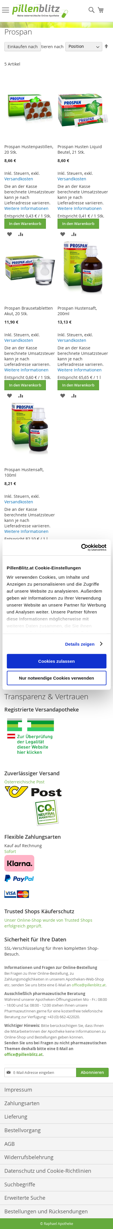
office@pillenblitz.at (89, 984)
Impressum (18, 1089)
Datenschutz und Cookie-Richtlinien (47, 1170)
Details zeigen (79, 643)
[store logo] (40, 11)
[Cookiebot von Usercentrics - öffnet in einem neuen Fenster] (81, 547)
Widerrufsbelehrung (28, 1157)
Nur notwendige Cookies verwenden (56, 677)
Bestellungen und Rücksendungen (46, 1211)
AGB (9, 1143)
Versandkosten (18, 178)
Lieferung (15, 1116)
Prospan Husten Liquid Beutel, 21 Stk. (80, 149)
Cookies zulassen (56, 661)
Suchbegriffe (19, 1184)
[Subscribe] (92, 1072)
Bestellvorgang (22, 1130)
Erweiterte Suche (24, 1197)
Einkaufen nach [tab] (23, 46)
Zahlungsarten (22, 1103)
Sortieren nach (49, 46)
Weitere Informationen (26, 208)
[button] (9, 234)
